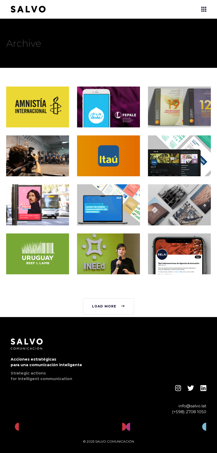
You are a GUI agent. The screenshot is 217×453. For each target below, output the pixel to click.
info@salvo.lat (192, 405)
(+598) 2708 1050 (189, 411)
